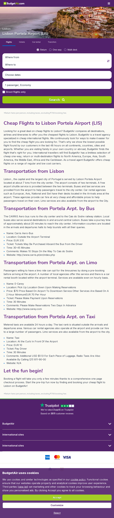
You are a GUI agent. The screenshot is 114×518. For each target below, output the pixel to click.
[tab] (8, 42)
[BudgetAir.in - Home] (14, 3)
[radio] (42, 49)
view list (22, 486)
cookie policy (78, 479)
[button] (55, 57)
